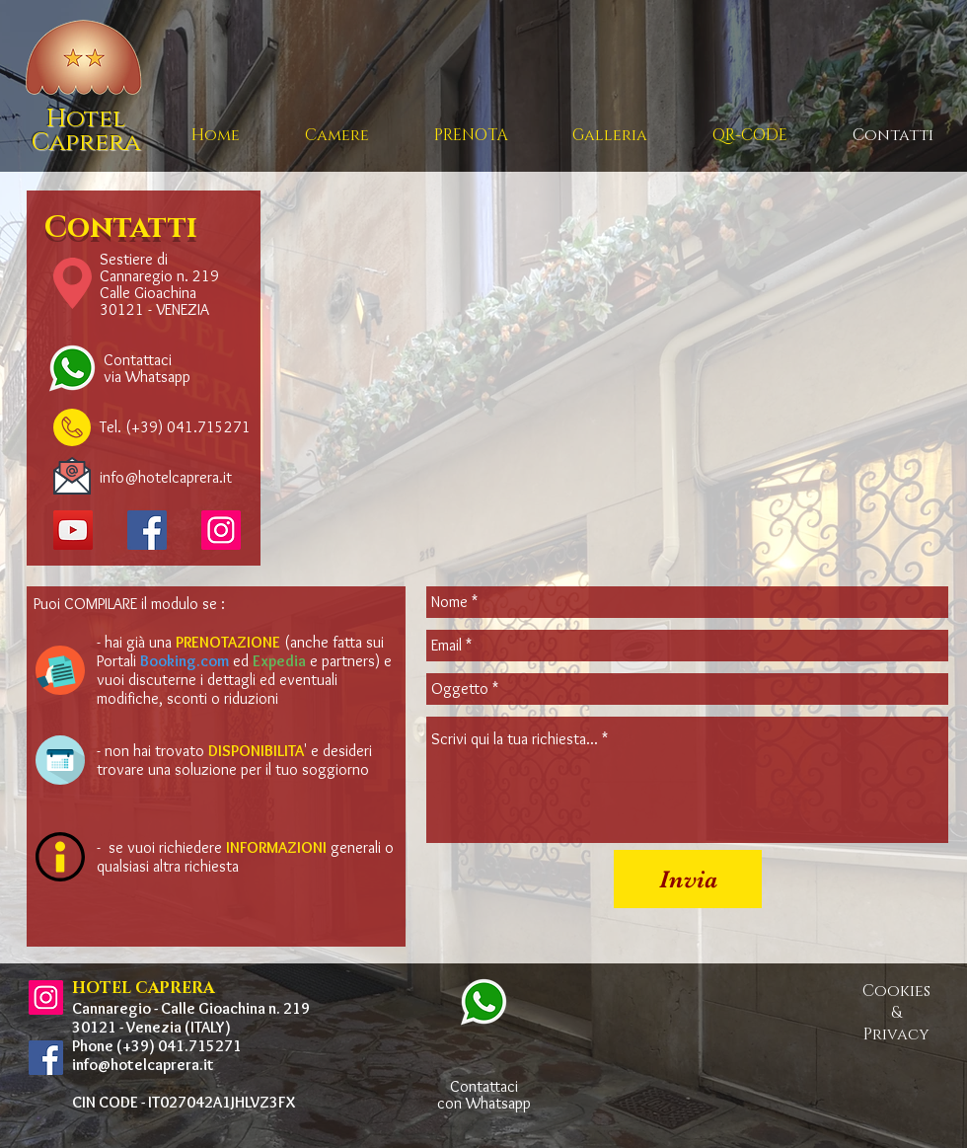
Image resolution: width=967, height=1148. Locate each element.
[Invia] (688, 879)
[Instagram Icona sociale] (46, 997)
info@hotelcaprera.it (143, 1064)
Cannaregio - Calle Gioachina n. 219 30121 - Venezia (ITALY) (191, 1017)
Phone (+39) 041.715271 (157, 1045)
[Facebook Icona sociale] (147, 530)
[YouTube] (73, 530)
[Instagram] (221, 530)
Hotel (85, 119)
